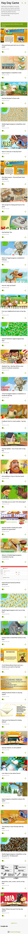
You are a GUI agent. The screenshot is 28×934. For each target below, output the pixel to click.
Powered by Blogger (14, 932)
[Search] (22, 3)
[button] (25, 52)
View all (4, 26)
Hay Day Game (10, 2)
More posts (14, 923)
